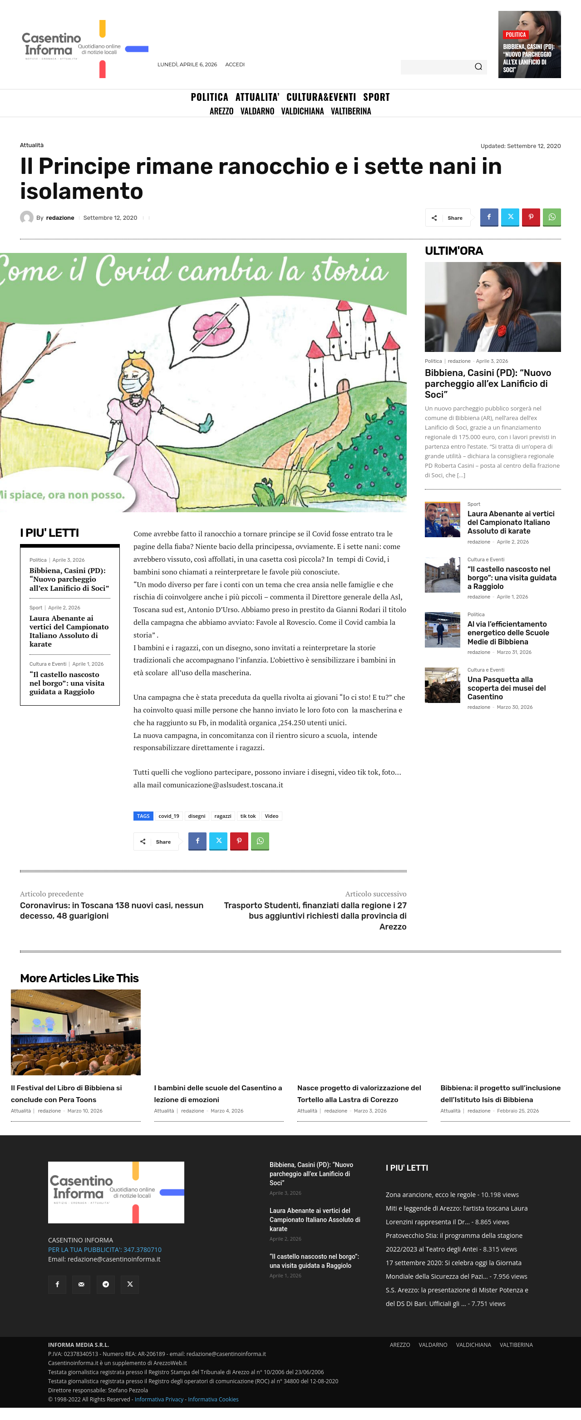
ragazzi (223, 815)
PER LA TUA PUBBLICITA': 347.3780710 (105, 1261)
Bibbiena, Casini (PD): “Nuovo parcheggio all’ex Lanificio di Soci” (528, 58)
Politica (516, 34)
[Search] (478, 67)
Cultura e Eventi (48, 664)
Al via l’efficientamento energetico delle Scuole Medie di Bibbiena (508, 633)
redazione (60, 218)
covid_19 (169, 815)
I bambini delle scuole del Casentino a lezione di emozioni (214, 1099)
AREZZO (400, 1357)
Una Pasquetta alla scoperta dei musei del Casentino (507, 688)
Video (272, 815)
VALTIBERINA (516, 1357)
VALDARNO (433, 1357)
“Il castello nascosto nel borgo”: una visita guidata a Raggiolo (67, 683)
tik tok (248, 815)
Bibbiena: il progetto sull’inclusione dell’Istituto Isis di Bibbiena (504, 1099)
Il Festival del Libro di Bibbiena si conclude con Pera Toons (70, 1099)
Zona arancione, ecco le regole (431, 1206)
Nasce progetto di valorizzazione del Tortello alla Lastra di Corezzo (359, 1099)
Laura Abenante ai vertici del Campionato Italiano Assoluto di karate (69, 631)
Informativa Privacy (159, 1411)
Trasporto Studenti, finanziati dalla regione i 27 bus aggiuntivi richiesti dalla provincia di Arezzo (315, 916)
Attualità (32, 145)
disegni (197, 815)
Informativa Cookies (213, 1411)
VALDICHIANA (473, 1357)
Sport (36, 607)
